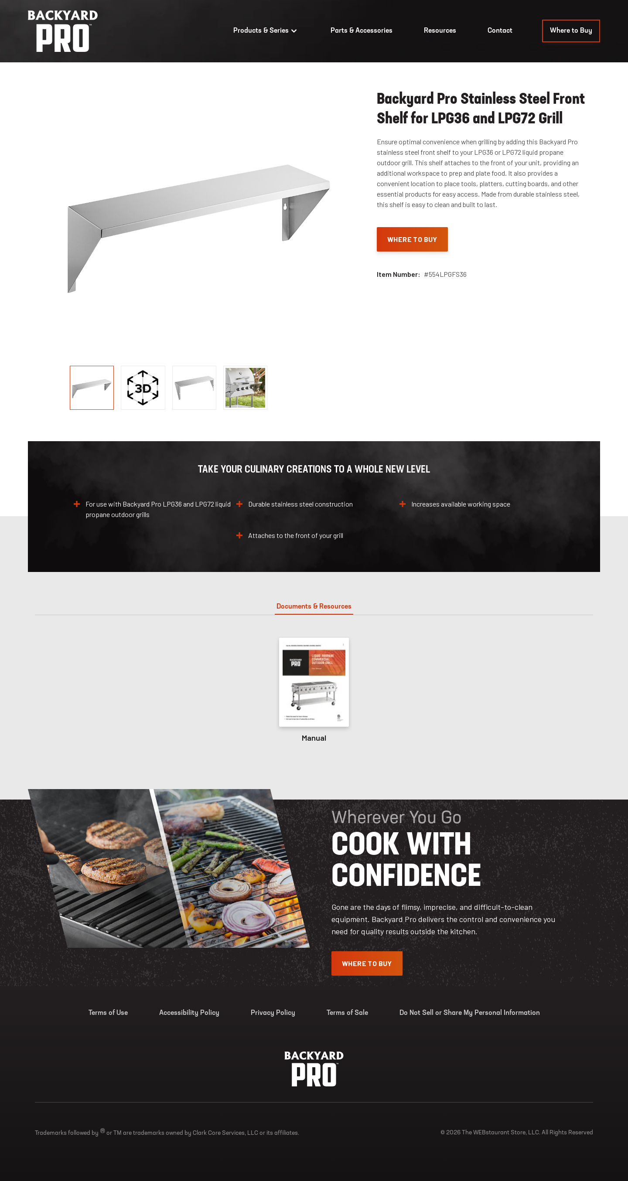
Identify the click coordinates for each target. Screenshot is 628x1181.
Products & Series (266, 31)
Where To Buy (412, 239)
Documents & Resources (314, 606)
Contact (500, 30)
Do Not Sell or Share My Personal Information (469, 1013)
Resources (440, 30)
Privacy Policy (273, 1013)
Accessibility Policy (189, 1013)
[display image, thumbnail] (143, 388)
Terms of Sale (347, 1013)
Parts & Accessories (361, 30)
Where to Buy (571, 30)
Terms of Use (108, 1013)
